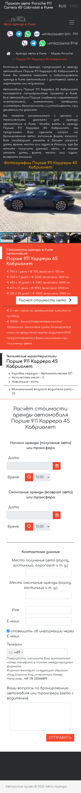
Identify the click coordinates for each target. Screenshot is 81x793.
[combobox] (15, 652)
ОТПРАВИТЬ (60, 738)
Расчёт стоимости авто (46, 300)
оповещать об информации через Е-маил (40, 633)
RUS (62, 6)
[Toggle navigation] (72, 22)
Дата (13, 458)
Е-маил (13, 621)
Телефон (14, 644)
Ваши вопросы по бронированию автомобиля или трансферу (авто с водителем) (40, 693)
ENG (73, 6)
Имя (15, 610)
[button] (77, 201)
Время (13, 477)
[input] (30, 466)
